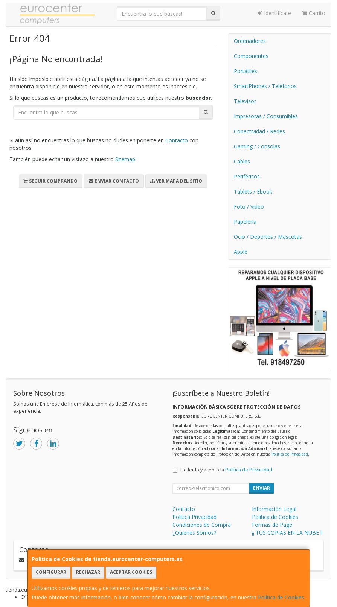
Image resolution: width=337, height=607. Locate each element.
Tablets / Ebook (253, 191)
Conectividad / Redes (259, 131)
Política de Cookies (281, 597)
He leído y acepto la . (226, 470)
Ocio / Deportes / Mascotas (268, 236)
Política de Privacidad (289, 454)
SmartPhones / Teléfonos (265, 86)
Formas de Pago (272, 524)
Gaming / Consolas (257, 146)
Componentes (251, 55)
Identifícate (274, 13)
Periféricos (247, 176)
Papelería (245, 221)
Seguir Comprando (51, 181)
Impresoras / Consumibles (266, 116)
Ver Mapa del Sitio (176, 181)
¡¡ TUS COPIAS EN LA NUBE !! (287, 532)
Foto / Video (249, 206)
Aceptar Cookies (131, 572)
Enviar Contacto (114, 181)
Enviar (261, 488)
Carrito (313, 13)
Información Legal (274, 508)
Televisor (245, 101)
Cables (242, 161)
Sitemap (125, 159)
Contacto (176, 140)
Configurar (51, 572)
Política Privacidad (194, 516)
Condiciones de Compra (201, 524)
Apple (240, 251)
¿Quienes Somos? (194, 532)
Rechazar (88, 572)
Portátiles (245, 71)
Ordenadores (250, 40)
